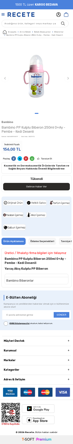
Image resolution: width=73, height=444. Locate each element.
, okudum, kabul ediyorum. (28, 323)
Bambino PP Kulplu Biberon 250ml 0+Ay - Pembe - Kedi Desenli (34, 35)
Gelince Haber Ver (36, 186)
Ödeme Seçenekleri (42, 241)
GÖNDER (61, 314)
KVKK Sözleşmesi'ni (19, 323)
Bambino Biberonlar (20, 280)
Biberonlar (59, 32)
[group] (36, 76)
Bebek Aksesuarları (42, 32)
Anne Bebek (25, 32)
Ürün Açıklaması (13, 241)
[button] (36, 113)
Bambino (7, 122)
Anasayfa (9, 32)
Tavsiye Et (46, 158)
